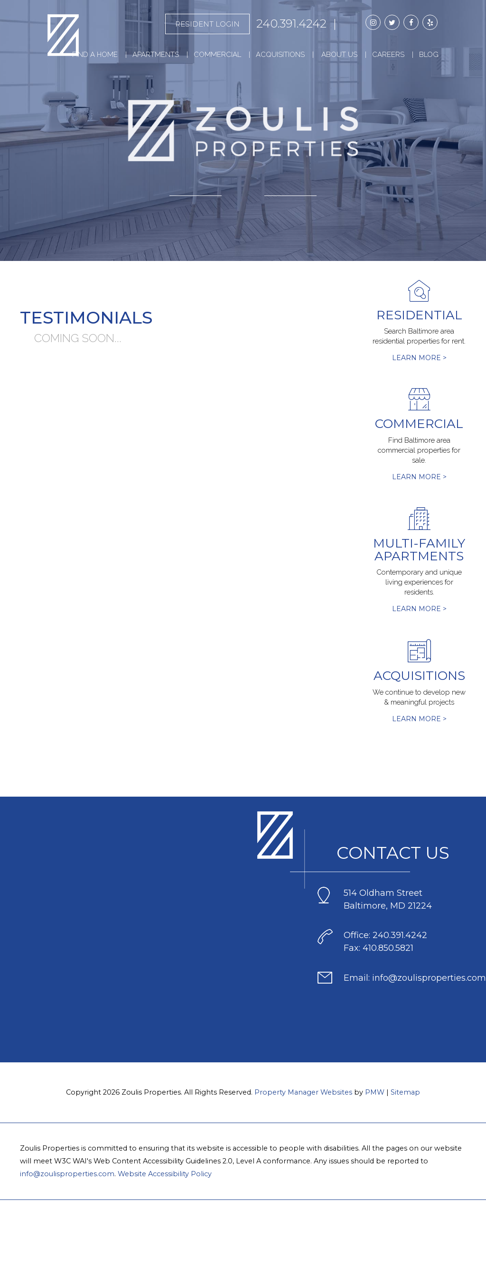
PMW (374, 1092)
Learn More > (419, 357)
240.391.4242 (291, 23)
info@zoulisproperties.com (67, 1174)
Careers (388, 54)
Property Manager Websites (303, 1092)
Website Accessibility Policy (165, 1174)
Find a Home (95, 54)
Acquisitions (280, 54)
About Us (339, 54)
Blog (429, 54)
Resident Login (207, 23)
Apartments (155, 54)
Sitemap (405, 1092)
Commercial (217, 54)
